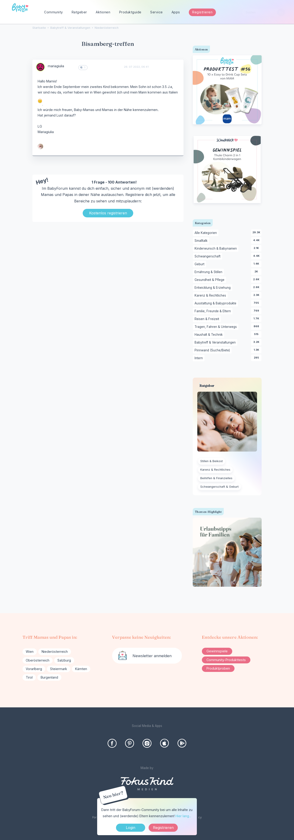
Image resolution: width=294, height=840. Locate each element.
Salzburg (64, 660)
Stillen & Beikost (211, 461)
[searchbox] (263, 12)
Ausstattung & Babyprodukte (216, 303)
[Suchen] (281, 12)
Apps (176, 12)
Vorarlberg (34, 669)
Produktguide (130, 12)
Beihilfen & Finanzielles (216, 478)
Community (53, 12)
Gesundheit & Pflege (210, 280)
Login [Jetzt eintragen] (130, 827)
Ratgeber (79, 12)
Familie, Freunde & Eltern (213, 311)
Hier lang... (183, 816)
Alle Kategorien (206, 233)
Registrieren (202, 12)
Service (156, 12)
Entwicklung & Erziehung (213, 288)
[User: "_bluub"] (40, 146)
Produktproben (218, 668)
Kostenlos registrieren (108, 213)
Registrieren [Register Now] (163, 827)
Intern (199, 358)
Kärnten (81, 669)
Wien (30, 651)
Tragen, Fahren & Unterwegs (216, 327)
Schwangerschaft (208, 257)
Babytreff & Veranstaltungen (216, 343)
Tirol (29, 677)
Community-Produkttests (226, 660)
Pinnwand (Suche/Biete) (213, 350)
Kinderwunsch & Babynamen (216, 249)
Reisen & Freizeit (208, 319)
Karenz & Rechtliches (211, 296)
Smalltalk (202, 241)
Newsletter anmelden (152, 655)
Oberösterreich (37, 660)
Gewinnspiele (217, 651)
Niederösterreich (55, 651)
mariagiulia (56, 66)
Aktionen (103, 12)
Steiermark (58, 669)
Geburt (200, 264)
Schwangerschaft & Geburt (219, 486)
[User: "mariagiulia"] (40, 67)
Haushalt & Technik (209, 335)
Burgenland (49, 677)
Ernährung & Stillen (209, 272)
